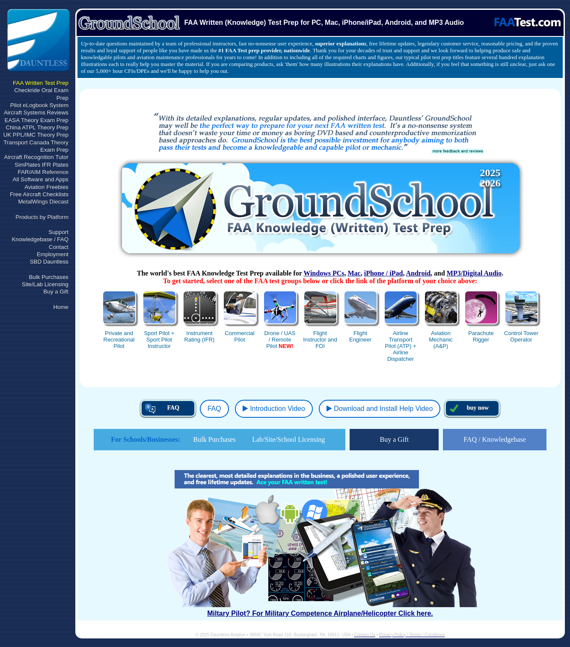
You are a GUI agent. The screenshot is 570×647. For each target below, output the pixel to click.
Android (418, 273)
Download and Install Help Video (380, 408)
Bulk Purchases (48, 277)
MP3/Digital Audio (474, 273)
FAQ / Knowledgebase (494, 439)
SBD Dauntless (49, 261)
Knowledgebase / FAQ (40, 239)
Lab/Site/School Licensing (288, 439)
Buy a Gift (55, 291)
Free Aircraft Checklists (39, 194)
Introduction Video (274, 408)
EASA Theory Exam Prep (36, 120)
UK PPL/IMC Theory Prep (35, 135)
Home (60, 307)
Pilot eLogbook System (39, 105)
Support (58, 232)
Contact (58, 247)
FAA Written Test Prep (40, 83)
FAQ (214, 408)
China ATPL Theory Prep (37, 127)
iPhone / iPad (383, 273)
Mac (354, 273)
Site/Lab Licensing (45, 284)
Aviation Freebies (46, 187)
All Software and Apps (40, 179)
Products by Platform (41, 217)
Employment (52, 254)
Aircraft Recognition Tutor (36, 157)
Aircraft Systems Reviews (36, 112)
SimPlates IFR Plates (41, 165)
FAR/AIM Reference (43, 172)
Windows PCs (323, 273)
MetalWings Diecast (43, 201)
